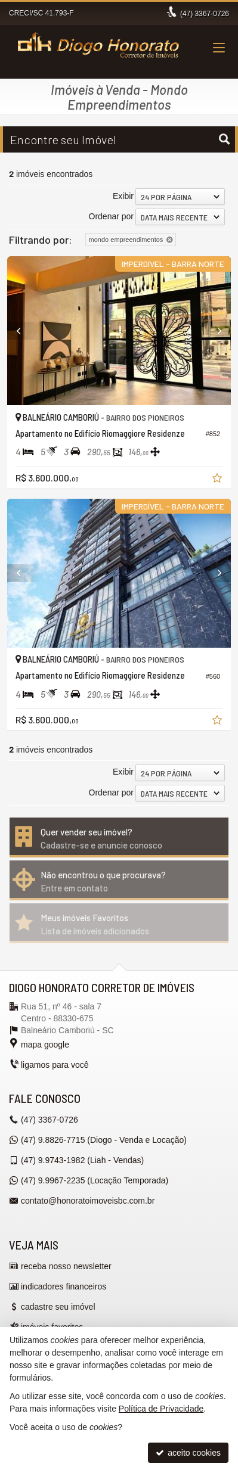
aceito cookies (188, 1452)
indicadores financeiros (63, 1286)
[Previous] (24, 331)
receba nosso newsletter (66, 1266)
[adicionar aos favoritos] (218, 479)
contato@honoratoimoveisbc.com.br (87, 1200)
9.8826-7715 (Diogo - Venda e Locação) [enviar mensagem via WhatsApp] (104, 1140)
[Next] (214, 331)
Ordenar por (111, 216)
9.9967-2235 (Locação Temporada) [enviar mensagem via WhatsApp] (94, 1180)
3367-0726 (204, 14)
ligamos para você (55, 1065)
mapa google (45, 1044)
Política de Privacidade (161, 1408)
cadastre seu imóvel (58, 1306)
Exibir (123, 196)
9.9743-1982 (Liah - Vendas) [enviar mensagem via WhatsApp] (82, 1160)
